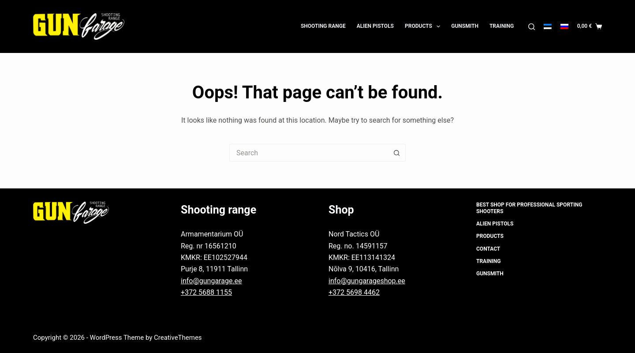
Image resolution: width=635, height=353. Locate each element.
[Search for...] (308, 152)
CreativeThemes (178, 338)
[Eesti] (548, 26)
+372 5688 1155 (206, 292)
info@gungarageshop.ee (367, 281)
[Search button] (397, 152)
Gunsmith (464, 26)
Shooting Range (323, 26)
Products (424, 26)
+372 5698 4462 (354, 292)
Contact (488, 249)
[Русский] (564, 26)
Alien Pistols (375, 26)
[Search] (531, 26)
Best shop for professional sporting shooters (529, 208)
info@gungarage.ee (211, 281)
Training (501, 26)
